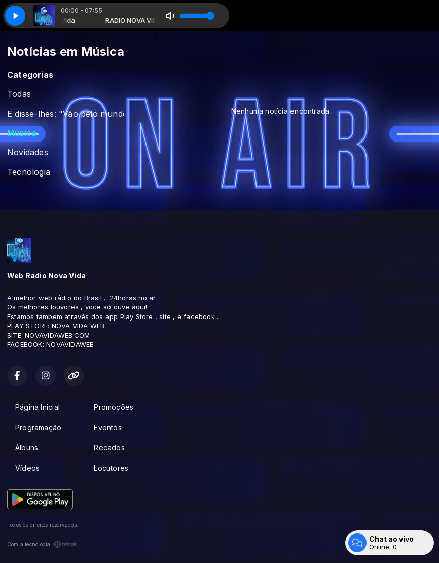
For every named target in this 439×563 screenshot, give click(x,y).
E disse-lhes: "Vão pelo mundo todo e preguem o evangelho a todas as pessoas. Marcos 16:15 (65, 114)
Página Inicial (37, 407)
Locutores (111, 468)
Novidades (27, 152)
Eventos (107, 427)
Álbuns (26, 447)
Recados (109, 447)
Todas (19, 94)
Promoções (113, 407)
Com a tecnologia (42, 544)
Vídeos (27, 468)
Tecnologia (28, 172)
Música (21, 133)
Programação (38, 427)
